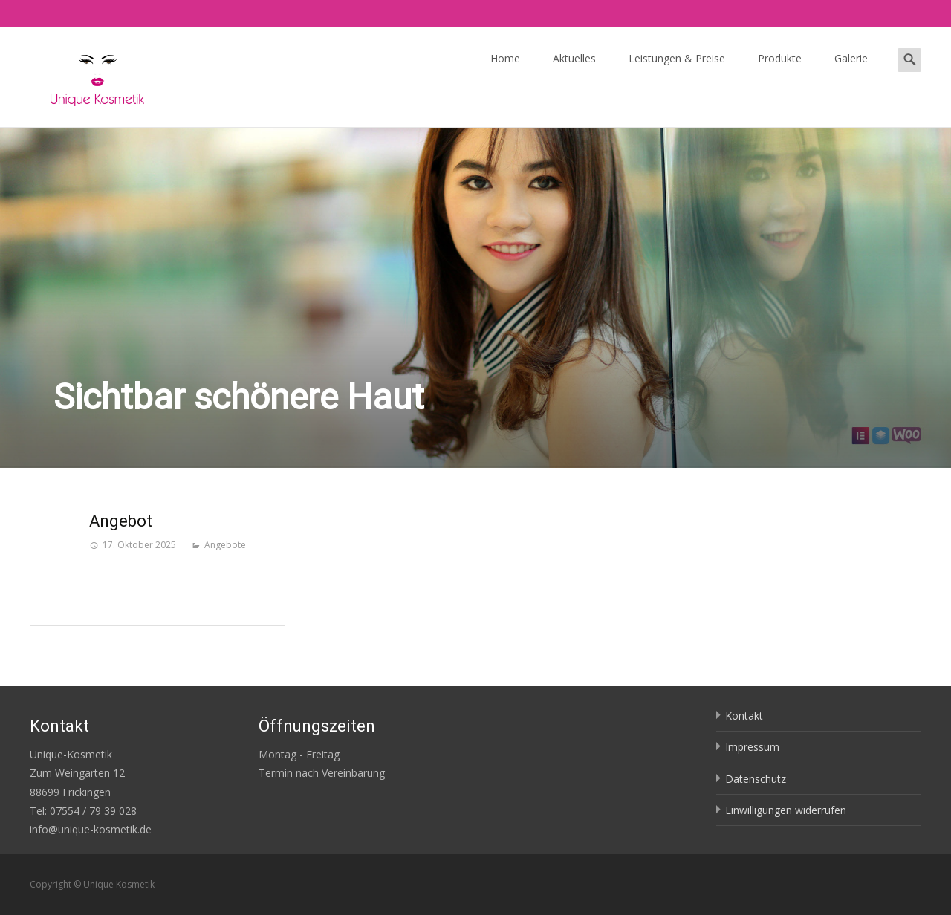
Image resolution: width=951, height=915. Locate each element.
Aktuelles (574, 64)
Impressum (752, 747)
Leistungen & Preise (677, 64)
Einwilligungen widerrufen (785, 810)
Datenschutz (755, 779)
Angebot (120, 521)
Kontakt (744, 716)
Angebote (225, 544)
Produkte (780, 64)
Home (505, 64)
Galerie (851, 64)
